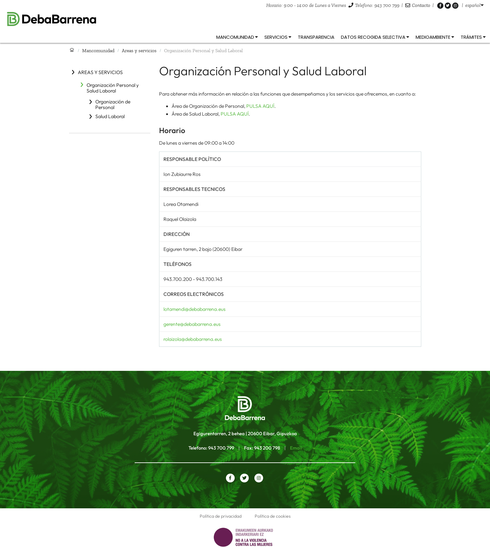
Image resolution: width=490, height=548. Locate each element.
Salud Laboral (110, 116)
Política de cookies (273, 516)
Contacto (421, 5)
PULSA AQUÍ (260, 106)
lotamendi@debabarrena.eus (194, 309)
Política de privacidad (221, 516)
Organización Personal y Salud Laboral (113, 88)
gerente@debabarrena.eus (192, 324)
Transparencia (316, 37)
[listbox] (474, 5)
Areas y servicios (139, 50)
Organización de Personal (112, 104)
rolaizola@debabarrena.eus (192, 339)
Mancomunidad (98, 50)
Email (296, 448)
